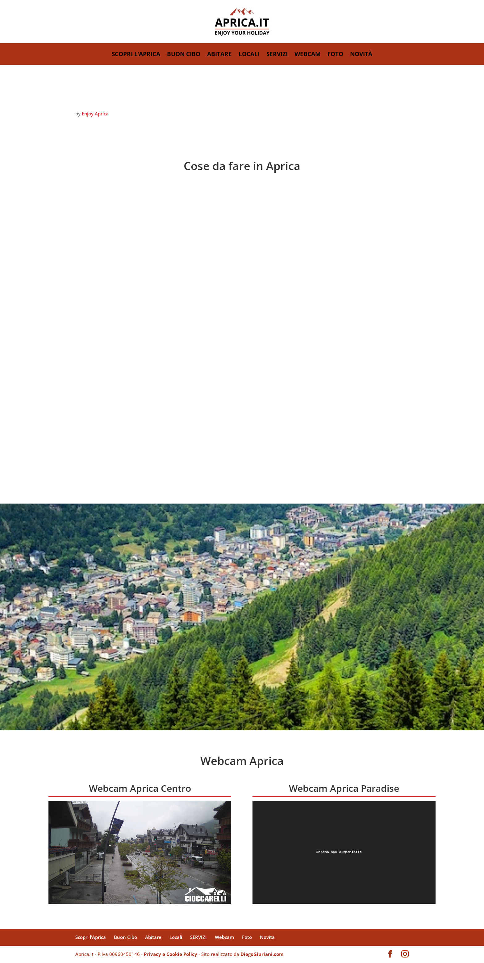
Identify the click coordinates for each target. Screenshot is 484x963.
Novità (361, 55)
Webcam (307, 55)
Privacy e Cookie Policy (170, 954)
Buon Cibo (183, 55)
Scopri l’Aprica (136, 55)
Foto (335, 55)
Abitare (219, 55)
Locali (249, 55)
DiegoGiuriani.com (262, 954)
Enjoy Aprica (95, 113)
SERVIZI (277, 55)
